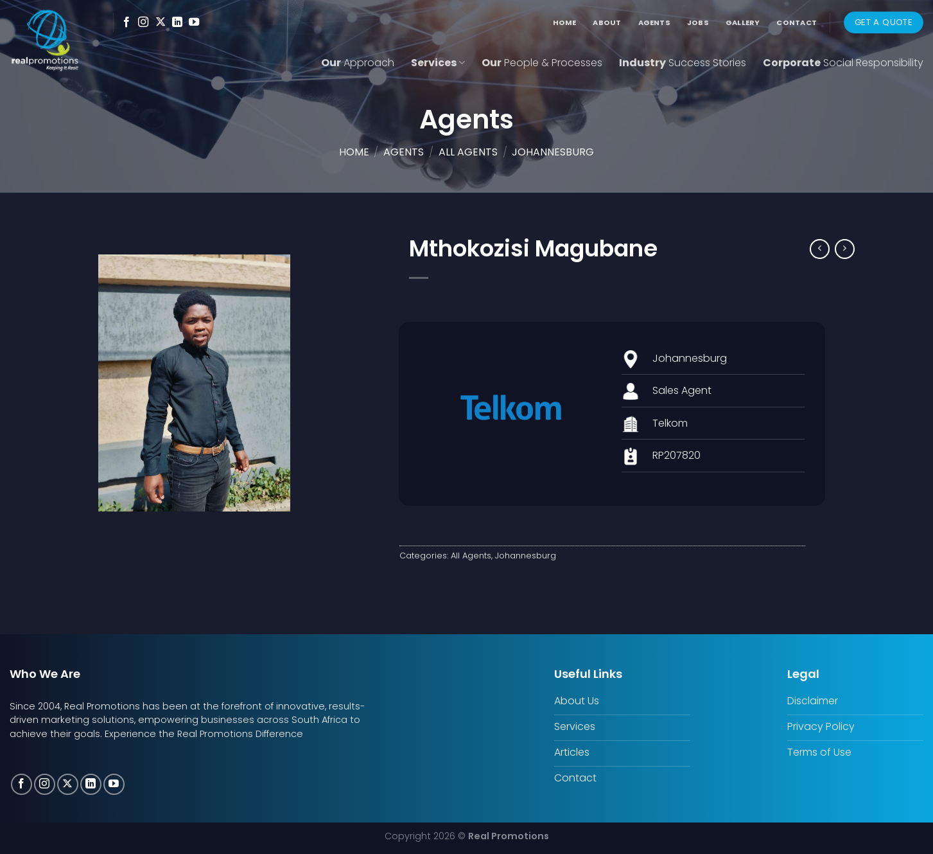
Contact (796, 22)
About (607, 22)
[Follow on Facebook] (126, 22)
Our (357, 62)
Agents (654, 22)
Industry (682, 62)
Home (565, 22)
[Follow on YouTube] (194, 22)
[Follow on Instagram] (143, 22)
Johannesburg (553, 152)
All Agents (468, 152)
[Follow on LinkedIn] (177, 22)
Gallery (743, 22)
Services (438, 62)
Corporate (843, 62)
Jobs (698, 22)
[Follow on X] (160, 22)
